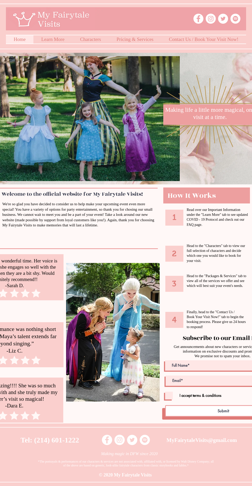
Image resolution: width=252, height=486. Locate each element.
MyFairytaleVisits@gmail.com (202, 440)
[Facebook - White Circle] (198, 19)
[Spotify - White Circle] (235, 19)
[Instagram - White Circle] (211, 19)
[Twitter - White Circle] (223, 19)
